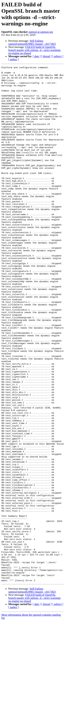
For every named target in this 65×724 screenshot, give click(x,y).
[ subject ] (57, 56)
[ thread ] (46, 56)
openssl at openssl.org (40, 31)
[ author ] (13, 59)
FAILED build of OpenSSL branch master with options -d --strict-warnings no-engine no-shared (34, 50)
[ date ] (37, 56)
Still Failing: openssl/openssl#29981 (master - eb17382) (32, 42)
